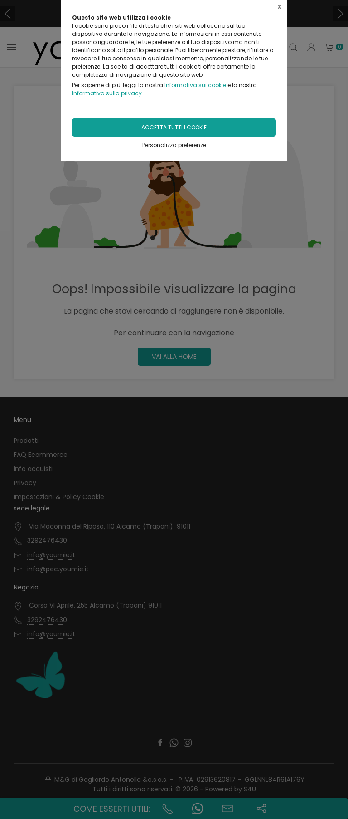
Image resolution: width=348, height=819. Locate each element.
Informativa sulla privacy (107, 93)
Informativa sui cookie (195, 85)
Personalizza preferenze (174, 145)
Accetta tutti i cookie (174, 127)
